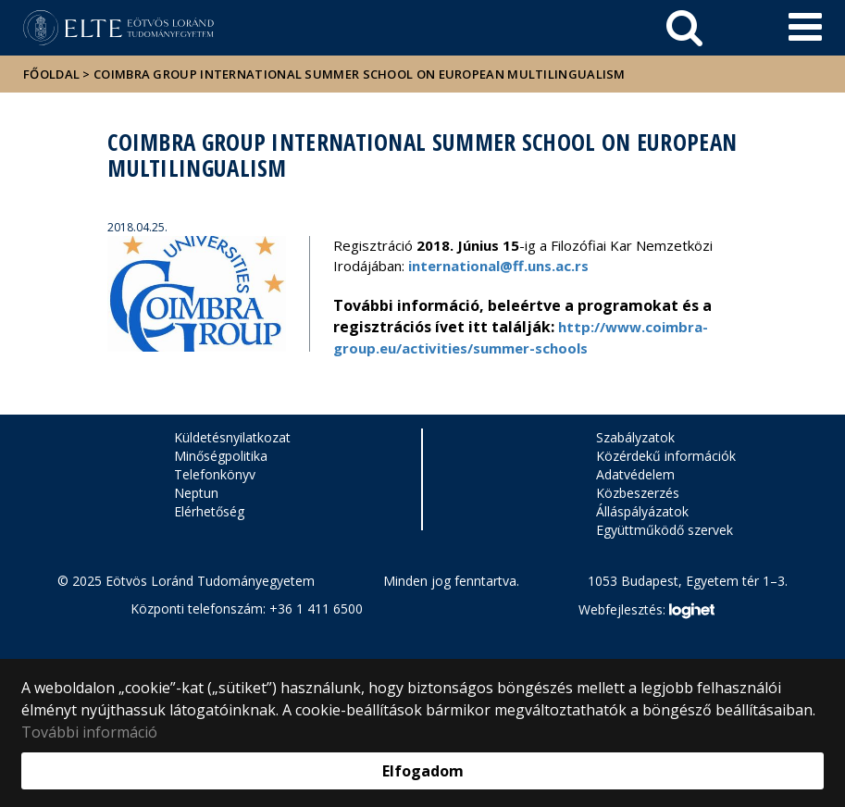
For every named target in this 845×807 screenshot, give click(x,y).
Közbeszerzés (637, 493)
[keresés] (684, 28)
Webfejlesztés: (646, 611)
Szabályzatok (635, 437)
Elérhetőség (209, 511)
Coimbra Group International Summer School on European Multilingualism (359, 74)
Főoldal (52, 74)
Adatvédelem (635, 474)
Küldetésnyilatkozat (232, 437)
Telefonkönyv (214, 474)
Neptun (196, 493)
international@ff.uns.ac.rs (498, 265)
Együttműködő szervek (664, 530)
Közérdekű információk (666, 456)
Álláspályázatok (642, 511)
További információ (89, 732)
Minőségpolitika (220, 456)
